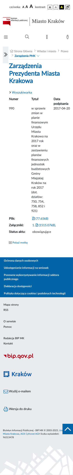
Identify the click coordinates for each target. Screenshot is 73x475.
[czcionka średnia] (26, 7)
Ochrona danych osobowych (21, 260)
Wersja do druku (18, 409)
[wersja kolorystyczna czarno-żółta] (61, 7)
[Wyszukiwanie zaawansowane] (27, 37)
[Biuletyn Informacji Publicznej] (36, 358)
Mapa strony (11, 304)
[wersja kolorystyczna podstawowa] (50, 7)
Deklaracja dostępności (18, 286)
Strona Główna (23, 51)
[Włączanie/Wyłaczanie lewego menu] (5, 55)
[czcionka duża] (31, 6)
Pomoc (8, 327)
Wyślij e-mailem (17, 391)
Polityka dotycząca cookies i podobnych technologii (35, 293)
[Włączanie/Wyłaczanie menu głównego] (6, 37)
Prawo (64, 51)
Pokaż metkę (20, 242)
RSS (6, 310)
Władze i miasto (46, 51)
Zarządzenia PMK (25, 56)
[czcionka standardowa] (23, 7)
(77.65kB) (40, 218)
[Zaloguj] (68, 37)
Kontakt (8, 343)
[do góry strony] (67, 429)
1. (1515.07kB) (43, 225)
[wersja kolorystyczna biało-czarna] (55, 7)
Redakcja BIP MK (14, 338)
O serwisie (10, 321)
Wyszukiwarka (22, 92)
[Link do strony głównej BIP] (36, 21)
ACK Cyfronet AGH (30, 434)
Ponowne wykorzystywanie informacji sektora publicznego (31, 277)
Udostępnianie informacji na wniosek (26, 268)
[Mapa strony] (47, 37)
